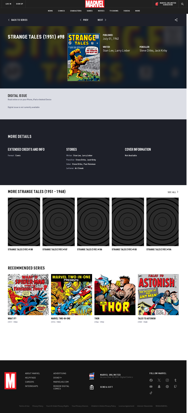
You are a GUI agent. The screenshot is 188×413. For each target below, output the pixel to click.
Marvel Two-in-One (60, 344)
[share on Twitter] (159, 380)
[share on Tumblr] (175, 380)
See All (173, 218)
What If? (12, 344)
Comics (61, 11)
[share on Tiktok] (151, 393)
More (137, 11)
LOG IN (8, 4)
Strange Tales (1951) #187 (54, 275)
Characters (76, 11)
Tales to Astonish (147, 344)
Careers (29, 382)
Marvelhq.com (61, 382)
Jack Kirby (140, 63)
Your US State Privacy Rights (57, 406)
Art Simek (79, 194)
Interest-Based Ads (145, 406)
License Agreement (126, 406)
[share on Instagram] (167, 380)
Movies (101, 11)
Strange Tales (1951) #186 (89, 275)
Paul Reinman (89, 190)
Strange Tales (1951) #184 (158, 275)
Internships (31, 386)
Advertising (59, 373)
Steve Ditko (125, 63)
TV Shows (114, 11)
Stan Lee (66, 63)
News (50, 11)
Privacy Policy (37, 406)
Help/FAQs (30, 377)
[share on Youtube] (151, 387)
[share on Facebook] (151, 380)
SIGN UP (19, 4)
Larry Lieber (80, 63)
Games (90, 11)
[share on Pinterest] (167, 387)
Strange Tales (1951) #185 (124, 275)
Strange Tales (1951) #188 (20, 275)
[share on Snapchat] (159, 387)
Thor (96, 344)
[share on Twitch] (175, 387)
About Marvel (32, 373)
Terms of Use (24, 406)
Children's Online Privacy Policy (103, 406)
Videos (127, 11)
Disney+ (57, 377)
